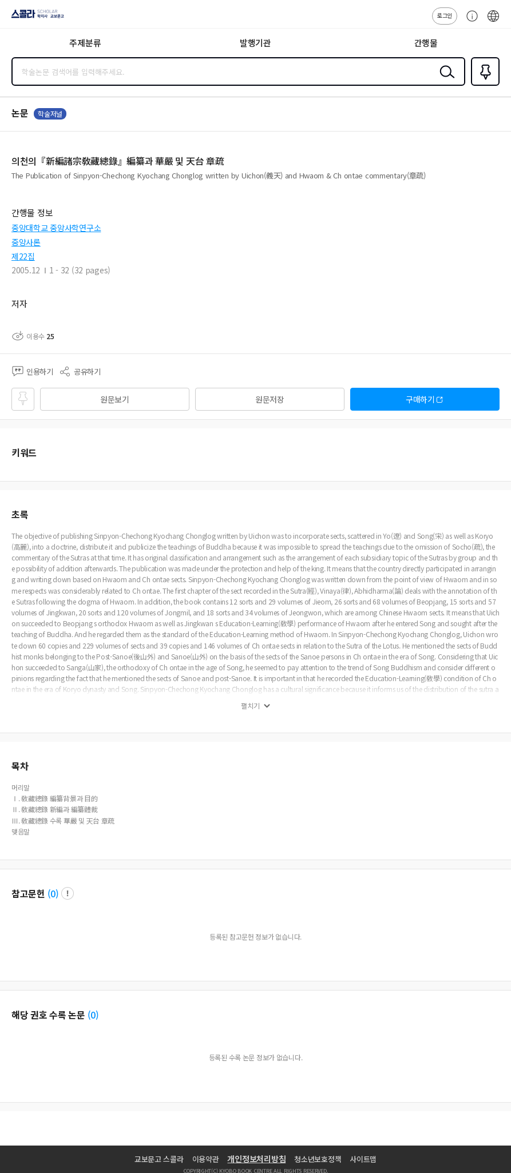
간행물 (426, 43)
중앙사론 (26, 242)
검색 (444, 80)
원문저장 (269, 399)
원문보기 (114, 399)
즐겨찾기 (483, 84)
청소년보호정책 (317, 1159)
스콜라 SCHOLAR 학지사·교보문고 (34, 17)
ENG (493, 21)
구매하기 (420, 399)
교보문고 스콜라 (159, 1159)
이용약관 (205, 1159)
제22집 (23, 256)
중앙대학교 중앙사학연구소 (56, 227)
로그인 (444, 15)
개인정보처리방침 (256, 1158)
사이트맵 (363, 1159)
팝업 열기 (67, 893)
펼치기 (250, 706)
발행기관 (255, 43)
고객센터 (469, 21)
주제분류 (85, 43)
